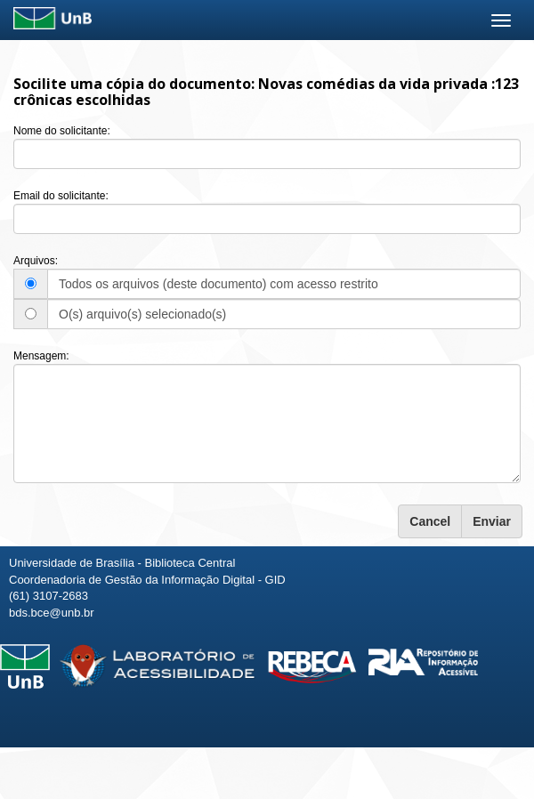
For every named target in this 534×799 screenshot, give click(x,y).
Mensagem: (41, 356)
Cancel (429, 521)
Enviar (492, 521)
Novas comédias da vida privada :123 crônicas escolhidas (266, 91)
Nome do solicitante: (61, 131)
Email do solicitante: (61, 196)
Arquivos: (35, 260)
